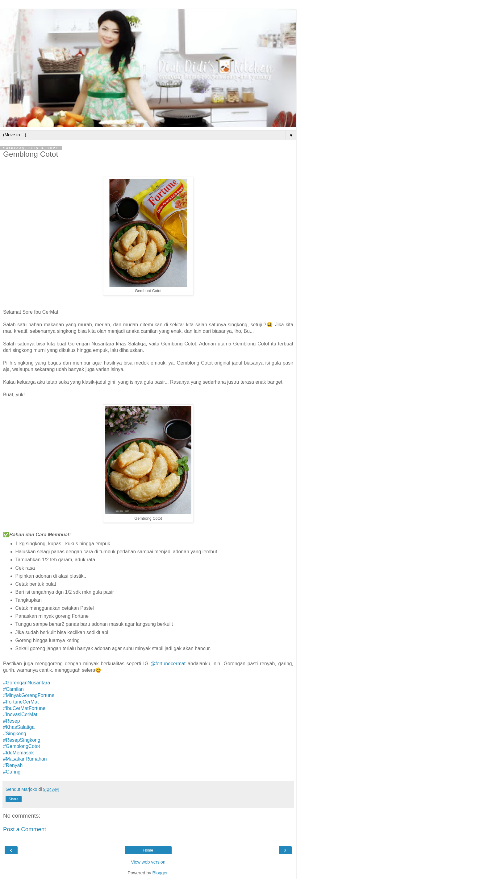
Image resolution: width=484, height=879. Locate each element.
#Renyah (13, 765)
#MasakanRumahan (25, 758)
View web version (148, 862)
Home (148, 850)
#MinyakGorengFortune (28, 695)
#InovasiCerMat (20, 714)
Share (14, 799)
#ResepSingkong (21, 740)
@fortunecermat (168, 663)
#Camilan (13, 689)
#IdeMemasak (18, 752)
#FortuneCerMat (21, 701)
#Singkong (14, 733)
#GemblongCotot (21, 746)
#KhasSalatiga (19, 727)
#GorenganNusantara (26, 682)
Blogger (160, 872)
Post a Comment (24, 829)
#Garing (11, 771)
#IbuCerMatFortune (24, 708)
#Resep (11, 721)
